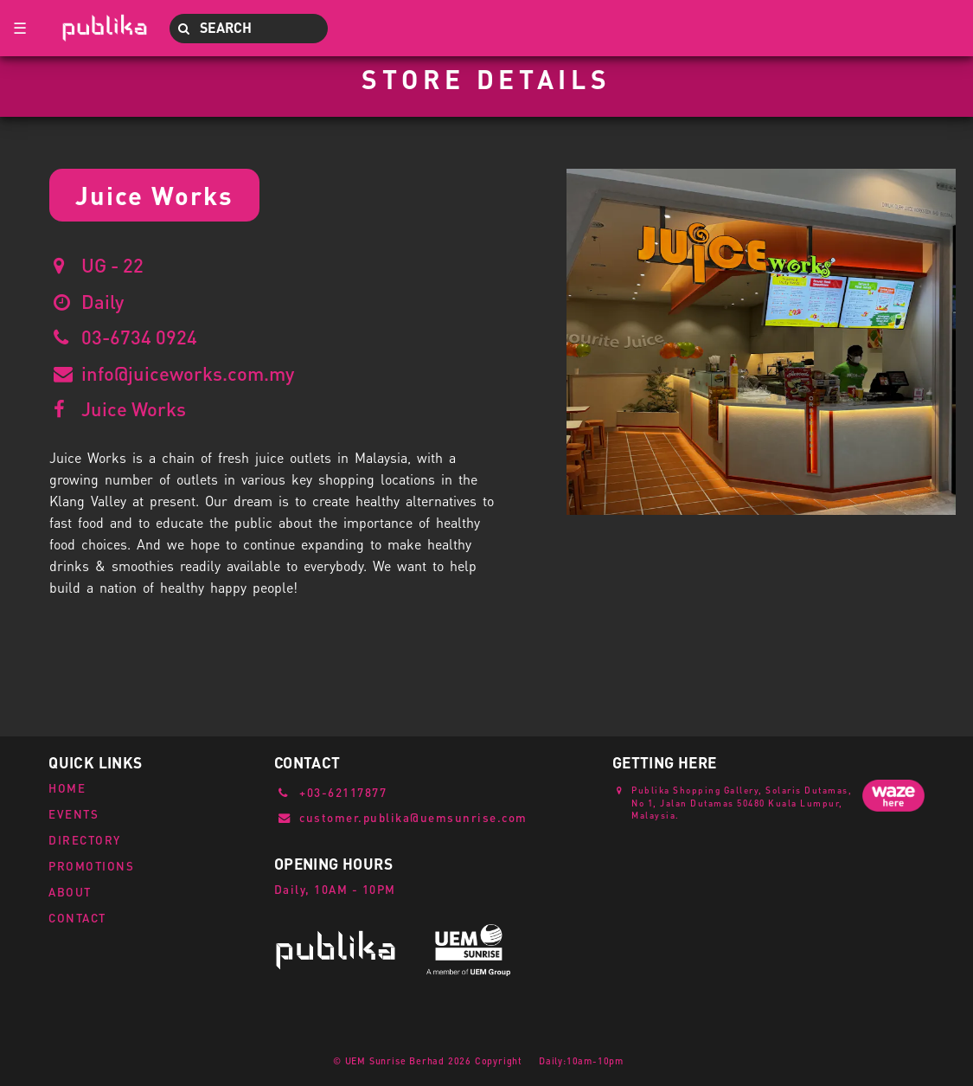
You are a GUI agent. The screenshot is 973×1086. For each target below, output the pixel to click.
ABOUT (70, 891)
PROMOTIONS (91, 865)
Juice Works (133, 408)
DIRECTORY (84, 839)
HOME (67, 788)
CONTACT (77, 917)
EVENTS (73, 813)
